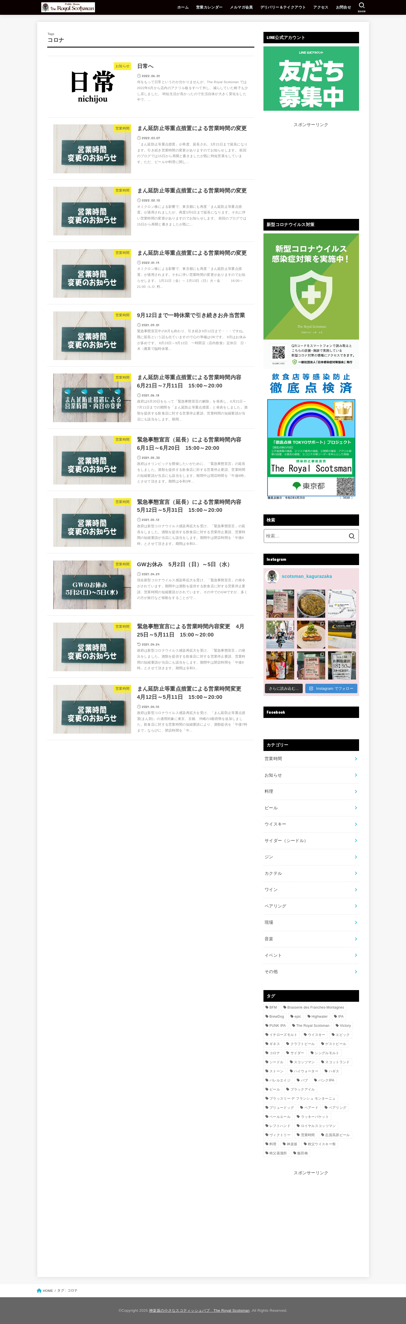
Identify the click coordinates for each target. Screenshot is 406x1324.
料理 (269, 791)
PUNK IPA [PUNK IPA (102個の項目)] (277, 1026)
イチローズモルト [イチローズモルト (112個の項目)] (283, 1035)
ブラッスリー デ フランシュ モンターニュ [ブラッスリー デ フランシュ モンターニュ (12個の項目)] (302, 1099)
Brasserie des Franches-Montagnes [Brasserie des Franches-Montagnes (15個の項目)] (315, 1007)
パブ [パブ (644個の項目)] (304, 1080)
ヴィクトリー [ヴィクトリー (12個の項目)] (279, 1135)
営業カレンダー (209, 7)
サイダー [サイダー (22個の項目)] (297, 1053)
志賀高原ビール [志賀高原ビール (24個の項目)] (337, 1135)
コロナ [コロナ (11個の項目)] (274, 1053)
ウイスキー (276, 824)
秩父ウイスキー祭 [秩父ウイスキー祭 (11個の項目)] (322, 1144)
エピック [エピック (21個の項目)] (343, 1035)
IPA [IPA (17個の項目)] (340, 1017)
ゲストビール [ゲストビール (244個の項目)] (335, 1044)
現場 (269, 922)
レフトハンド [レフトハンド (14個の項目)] (279, 1126)
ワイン (271, 889)
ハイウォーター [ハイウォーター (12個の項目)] (306, 1071)
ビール (271, 808)
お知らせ (273, 775)
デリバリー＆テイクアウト (283, 7)
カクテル (273, 873)
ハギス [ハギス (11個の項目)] (334, 1071)
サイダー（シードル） (286, 840)
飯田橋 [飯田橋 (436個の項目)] (302, 1153)
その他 (271, 971)
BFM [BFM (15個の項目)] (273, 1007)
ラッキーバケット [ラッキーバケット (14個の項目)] (315, 1117)
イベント (273, 955)
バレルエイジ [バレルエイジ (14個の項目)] (279, 1080)
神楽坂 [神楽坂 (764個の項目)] (292, 1144)
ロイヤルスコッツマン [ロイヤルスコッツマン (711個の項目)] (318, 1126)
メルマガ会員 (241, 7)
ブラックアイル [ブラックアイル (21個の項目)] (302, 1089)
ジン (269, 857)
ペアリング (276, 906)
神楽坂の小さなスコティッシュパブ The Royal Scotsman (199, 1310)
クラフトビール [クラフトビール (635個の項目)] (302, 1044)
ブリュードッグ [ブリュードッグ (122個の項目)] (281, 1108)
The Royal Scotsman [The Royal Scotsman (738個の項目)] (312, 1026)
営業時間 (273, 758)
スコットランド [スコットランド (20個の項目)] (337, 1062)
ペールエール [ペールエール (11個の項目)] (279, 1117)
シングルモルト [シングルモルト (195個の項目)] (327, 1053)
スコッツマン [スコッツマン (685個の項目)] (304, 1062)
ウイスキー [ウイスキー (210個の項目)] (316, 1035)
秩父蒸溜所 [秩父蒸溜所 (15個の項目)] (278, 1153)
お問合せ (343, 7)
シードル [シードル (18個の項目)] (276, 1062)
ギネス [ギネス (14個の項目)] (274, 1044)
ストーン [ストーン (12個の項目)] (276, 1071)
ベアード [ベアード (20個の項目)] (311, 1108)
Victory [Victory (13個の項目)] (345, 1026)
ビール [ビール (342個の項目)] (274, 1089)
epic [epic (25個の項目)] (297, 1017)
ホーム (183, 7)
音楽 (269, 939)
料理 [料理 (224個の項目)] (273, 1144)
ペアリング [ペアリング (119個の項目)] (338, 1108)
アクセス (321, 7)
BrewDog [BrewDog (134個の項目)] (276, 1017)
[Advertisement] (311, 169)
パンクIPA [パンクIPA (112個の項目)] (326, 1080)
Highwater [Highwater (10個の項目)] (320, 1017)
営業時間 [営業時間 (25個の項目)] (308, 1135)
